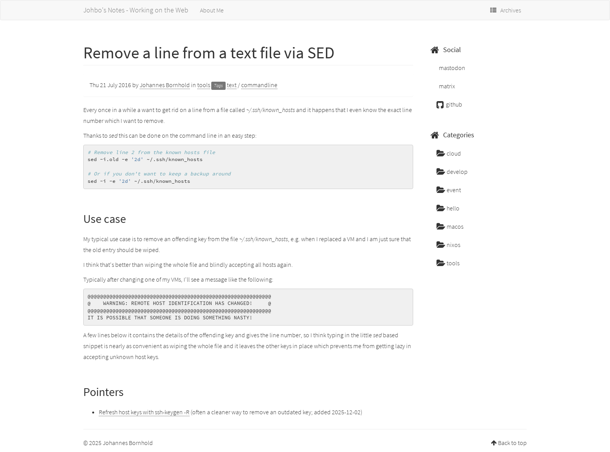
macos (449, 226)
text (232, 85)
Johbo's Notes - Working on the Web (135, 9)
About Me (212, 10)
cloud (448, 153)
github (449, 104)
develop (452, 171)
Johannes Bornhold (165, 85)
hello (447, 208)
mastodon (451, 68)
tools (203, 85)
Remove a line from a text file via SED (209, 52)
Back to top (512, 443)
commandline (259, 85)
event (448, 190)
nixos (448, 245)
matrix (446, 86)
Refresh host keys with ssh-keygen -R (144, 412)
